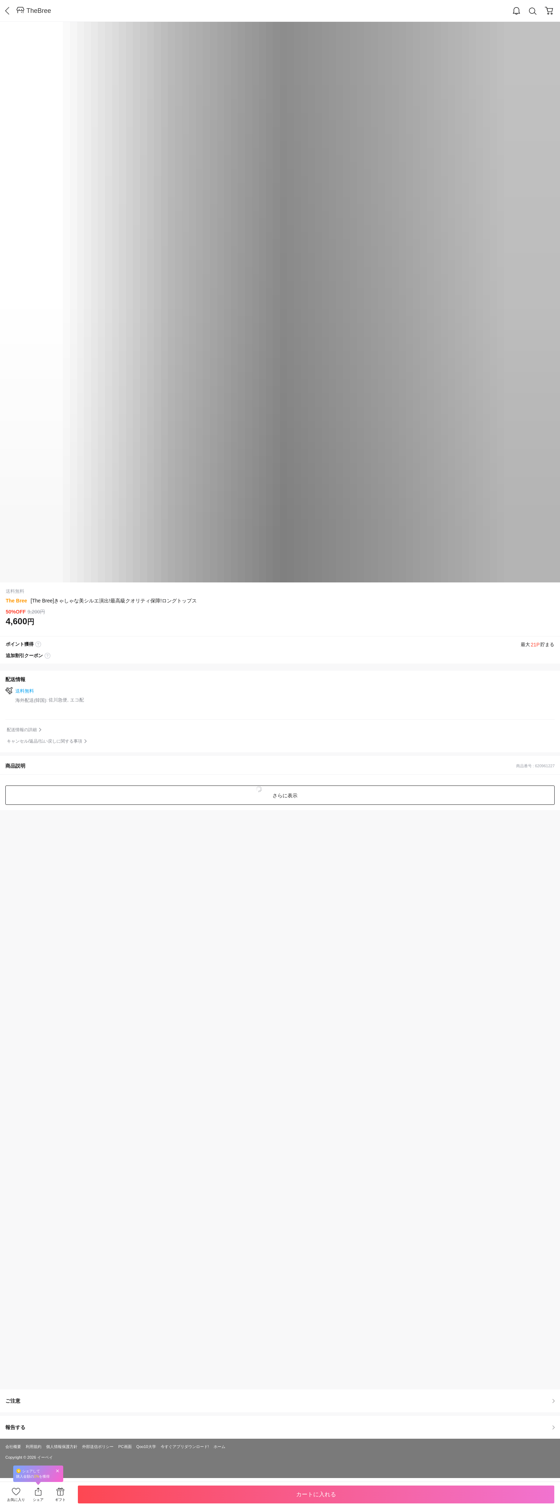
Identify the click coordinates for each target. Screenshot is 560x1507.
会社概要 (13, 1446)
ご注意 (280, 1401)
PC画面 (124, 1446)
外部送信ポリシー (98, 1446)
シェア (38, 1500)
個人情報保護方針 (62, 1446)
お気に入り (16, 1500)
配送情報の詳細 (22, 729)
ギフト (60, 1500)
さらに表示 (284, 795)
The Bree (16, 601)
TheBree (38, 10)
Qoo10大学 (146, 1446)
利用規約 (33, 1446)
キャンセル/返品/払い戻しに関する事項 (44, 741)
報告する (280, 1427)
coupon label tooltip (47, 655)
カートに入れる (316, 1494)
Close (57, 1470)
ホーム (219, 1446)
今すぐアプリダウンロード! (185, 1446)
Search (533, 11)
